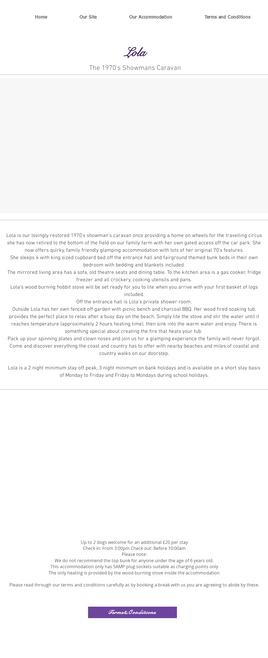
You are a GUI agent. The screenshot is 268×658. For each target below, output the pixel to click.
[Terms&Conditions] (132, 612)
